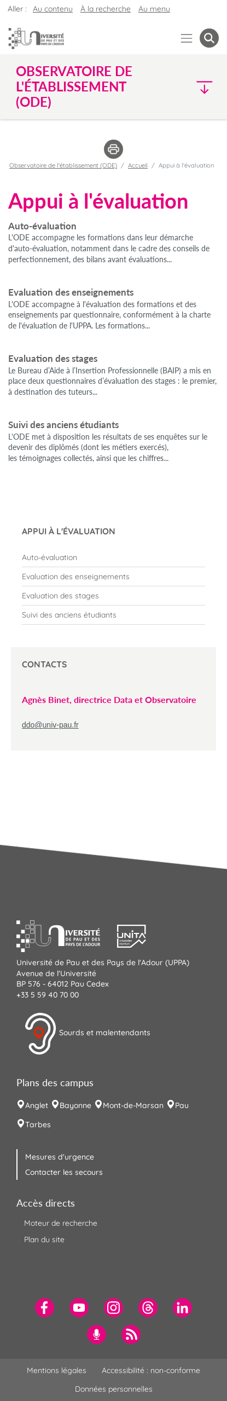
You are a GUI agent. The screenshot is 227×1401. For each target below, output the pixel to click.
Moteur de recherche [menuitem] (60, 1223)
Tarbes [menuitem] (38, 1124)
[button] (195, 87)
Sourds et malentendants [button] (87, 1034)
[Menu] (187, 38)
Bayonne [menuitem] (75, 1105)
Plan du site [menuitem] (44, 1239)
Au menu (154, 9)
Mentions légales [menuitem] (56, 1370)
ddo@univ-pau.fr (50, 724)
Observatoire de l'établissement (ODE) (63, 165)
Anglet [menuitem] (36, 1105)
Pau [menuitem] (182, 1105)
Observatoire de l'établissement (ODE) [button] (74, 86)
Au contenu (53, 9)
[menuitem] (113, 557)
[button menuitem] (209, 38)
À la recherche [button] (105, 9)
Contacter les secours (64, 1172)
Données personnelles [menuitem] (114, 1389)
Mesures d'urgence (59, 1157)
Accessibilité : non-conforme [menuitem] (151, 1370)
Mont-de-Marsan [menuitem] (133, 1105)
